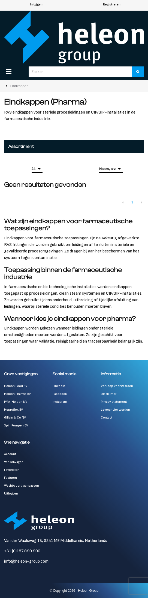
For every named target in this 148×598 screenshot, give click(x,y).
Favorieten (12, 470)
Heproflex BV (13, 410)
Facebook (60, 394)
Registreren (111, 4)
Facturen (10, 478)
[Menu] (8, 71)
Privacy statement (114, 402)
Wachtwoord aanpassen (21, 486)
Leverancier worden (115, 410)
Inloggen (36, 4)
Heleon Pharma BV (17, 394)
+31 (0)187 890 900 (22, 551)
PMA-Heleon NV (15, 402)
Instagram (60, 402)
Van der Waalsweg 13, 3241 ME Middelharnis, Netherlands (55, 540)
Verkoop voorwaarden (117, 386)
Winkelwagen (13, 462)
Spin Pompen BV (16, 425)
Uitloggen (11, 494)
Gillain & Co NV (15, 418)
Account (10, 454)
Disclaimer (108, 394)
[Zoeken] (138, 71)
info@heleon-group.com (26, 561)
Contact (106, 418)
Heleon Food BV (15, 386)
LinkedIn (59, 386)
